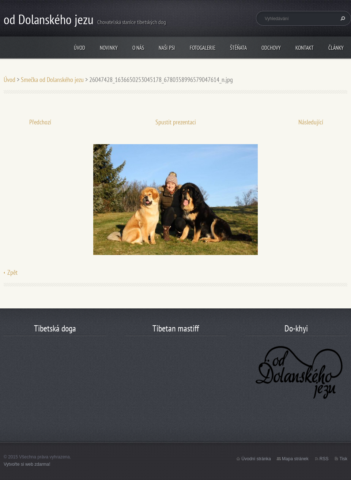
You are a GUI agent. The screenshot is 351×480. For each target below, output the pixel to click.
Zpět (12, 272)
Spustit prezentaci (175, 122)
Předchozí (40, 122)
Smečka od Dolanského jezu (52, 79)
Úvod (79, 47)
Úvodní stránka (256, 458)
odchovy (271, 47)
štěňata (238, 47)
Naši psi (167, 47)
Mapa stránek (295, 458)
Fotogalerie (202, 47)
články (336, 47)
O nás (138, 47)
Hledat (341, 18)
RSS (324, 458)
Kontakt (304, 47)
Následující (310, 122)
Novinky (109, 47)
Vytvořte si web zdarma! (27, 464)
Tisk (343, 458)
